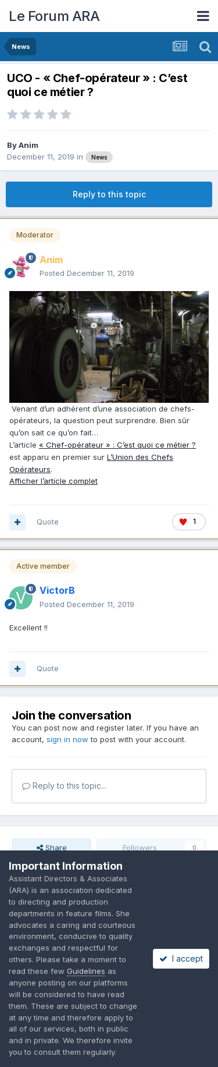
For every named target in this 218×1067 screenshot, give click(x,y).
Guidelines (86, 971)
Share (52, 847)
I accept (181, 958)
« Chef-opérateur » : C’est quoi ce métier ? (117, 444)
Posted (87, 273)
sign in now (67, 739)
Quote (48, 521)
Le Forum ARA (54, 16)
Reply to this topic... (64, 785)
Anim (28, 145)
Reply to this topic (109, 194)
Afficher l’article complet (53, 480)
